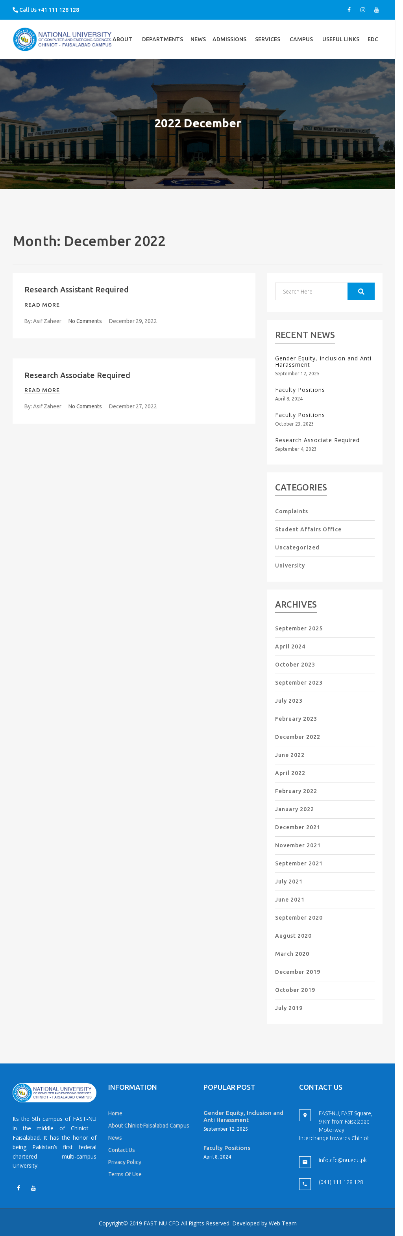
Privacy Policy (124, 1162)
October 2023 (295, 664)
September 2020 (299, 918)
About (122, 47)
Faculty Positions (300, 389)
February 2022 (296, 791)
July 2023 (289, 701)
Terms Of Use (125, 1174)
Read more (42, 305)
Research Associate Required (77, 374)
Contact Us (121, 1150)
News (198, 39)
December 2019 (297, 972)
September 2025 (299, 628)
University (290, 565)
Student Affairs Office (308, 529)
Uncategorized (297, 547)
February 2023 (296, 719)
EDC (373, 47)
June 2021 (290, 899)
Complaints (291, 511)
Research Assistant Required (77, 289)
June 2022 (290, 755)
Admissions (229, 47)
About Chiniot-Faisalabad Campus (148, 1125)
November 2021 (298, 845)
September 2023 (299, 683)
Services (267, 47)
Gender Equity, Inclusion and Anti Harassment (323, 361)
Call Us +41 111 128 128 (46, 10)
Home (115, 1113)
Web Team (283, 1223)
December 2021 (297, 827)
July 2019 (289, 1008)
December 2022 (297, 737)
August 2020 (293, 936)
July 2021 (289, 881)
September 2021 (299, 863)
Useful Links (340, 47)
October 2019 (295, 990)
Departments (162, 47)
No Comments (85, 321)
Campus (301, 47)
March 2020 (292, 954)
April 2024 (290, 646)
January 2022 (294, 809)
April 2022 (290, 773)
